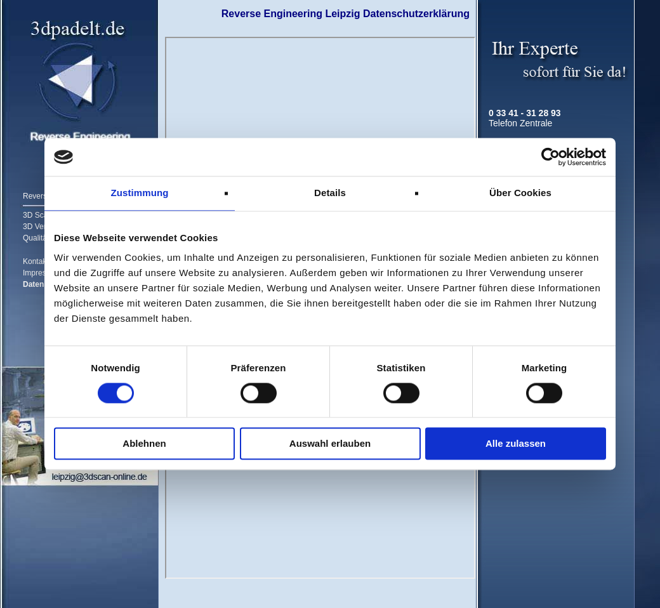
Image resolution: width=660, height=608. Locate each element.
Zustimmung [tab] (140, 192)
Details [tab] (330, 192)
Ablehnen (144, 444)
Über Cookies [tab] (520, 192)
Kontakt (36, 261)
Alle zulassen (515, 444)
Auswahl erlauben (330, 444)
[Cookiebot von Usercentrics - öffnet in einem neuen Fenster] (550, 156)
